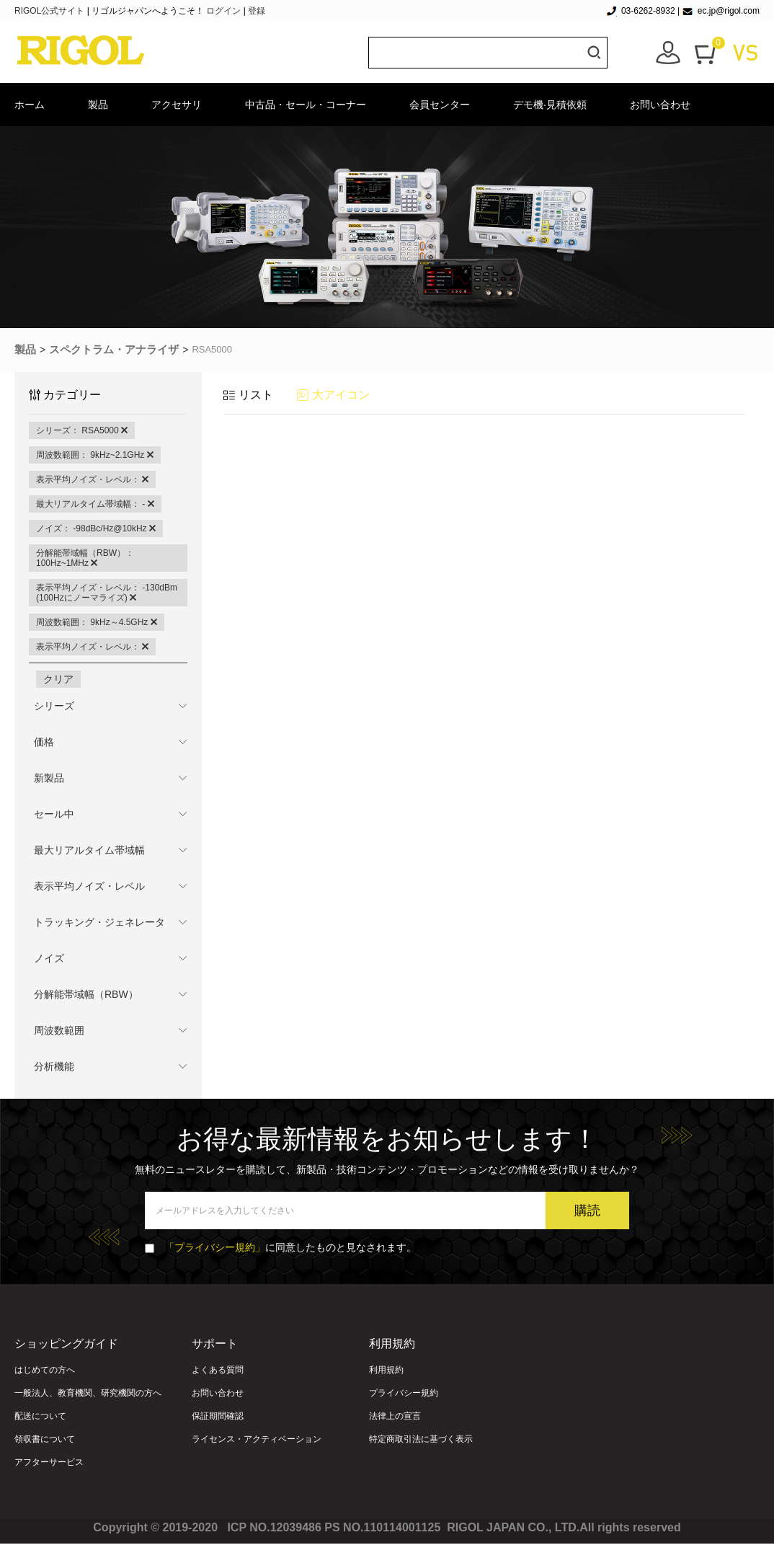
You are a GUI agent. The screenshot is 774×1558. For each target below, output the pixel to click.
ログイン (223, 11)
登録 (256, 11)
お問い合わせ (660, 104)
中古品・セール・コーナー (305, 104)
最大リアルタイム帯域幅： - (95, 504)
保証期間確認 (218, 1416)
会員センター (439, 104)
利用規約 (386, 1370)
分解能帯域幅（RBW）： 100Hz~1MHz (85, 558)
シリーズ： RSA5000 (82, 430)
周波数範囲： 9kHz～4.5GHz (96, 622)
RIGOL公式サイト (50, 11)
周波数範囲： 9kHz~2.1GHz (95, 455)
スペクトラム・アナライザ (114, 349)
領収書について (44, 1439)
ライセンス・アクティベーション (256, 1439)
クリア (58, 679)
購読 (587, 1210)
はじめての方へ (44, 1370)
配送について (40, 1416)
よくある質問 (218, 1370)
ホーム (29, 104)
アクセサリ (176, 104)
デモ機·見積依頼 (550, 104)
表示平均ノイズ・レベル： (92, 479)
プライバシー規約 (403, 1393)
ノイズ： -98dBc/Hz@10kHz (96, 528)
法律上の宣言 (395, 1416)
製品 (98, 104)
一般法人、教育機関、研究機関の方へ (87, 1393)
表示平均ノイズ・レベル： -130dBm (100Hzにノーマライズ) (106, 593)
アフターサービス (49, 1462)
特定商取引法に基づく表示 (421, 1439)
